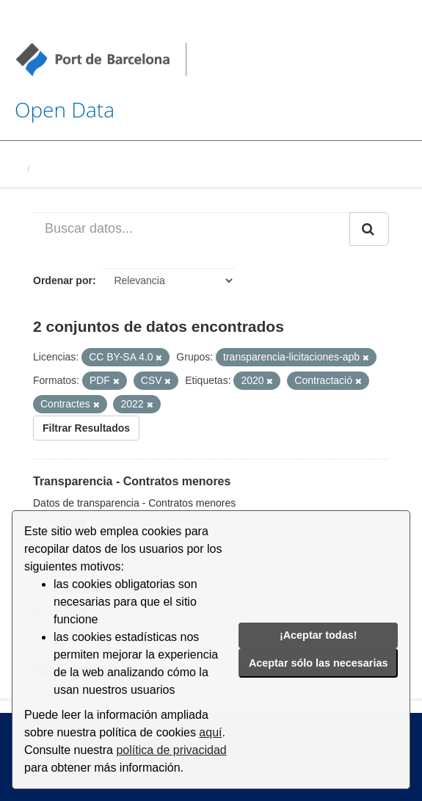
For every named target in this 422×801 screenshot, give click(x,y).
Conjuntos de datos (80, 169)
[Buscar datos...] (191, 229)
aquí (210, 732)
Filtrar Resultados (86, 428)
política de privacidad (171, 750)
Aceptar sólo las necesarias (318, 663)
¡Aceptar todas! (318, 635)
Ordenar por (62, 280)
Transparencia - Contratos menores (131, 481)
